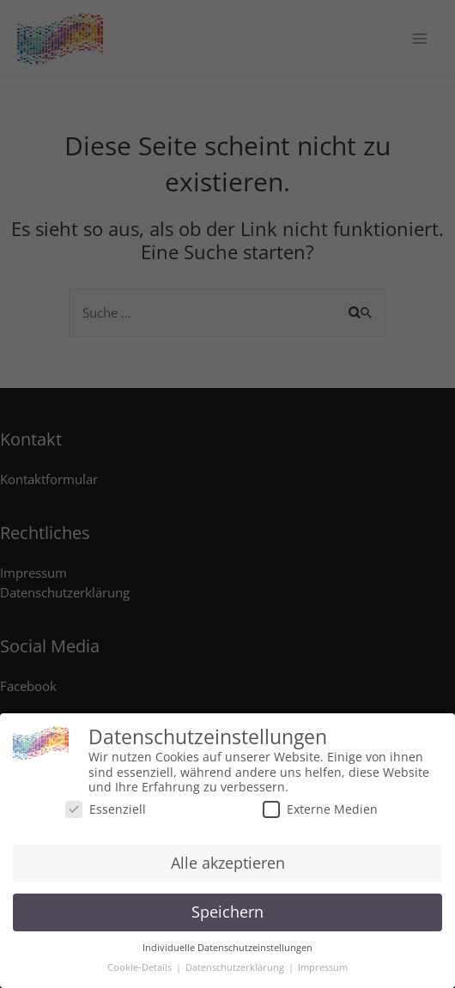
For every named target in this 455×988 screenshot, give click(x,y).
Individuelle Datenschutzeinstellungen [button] (227, 948)
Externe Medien (320, 809)
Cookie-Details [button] (140, 967)
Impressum (323, 967)
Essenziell (105, 809)
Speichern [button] (227, 911)
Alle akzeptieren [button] (228, 862)
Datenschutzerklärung (236, 967)
